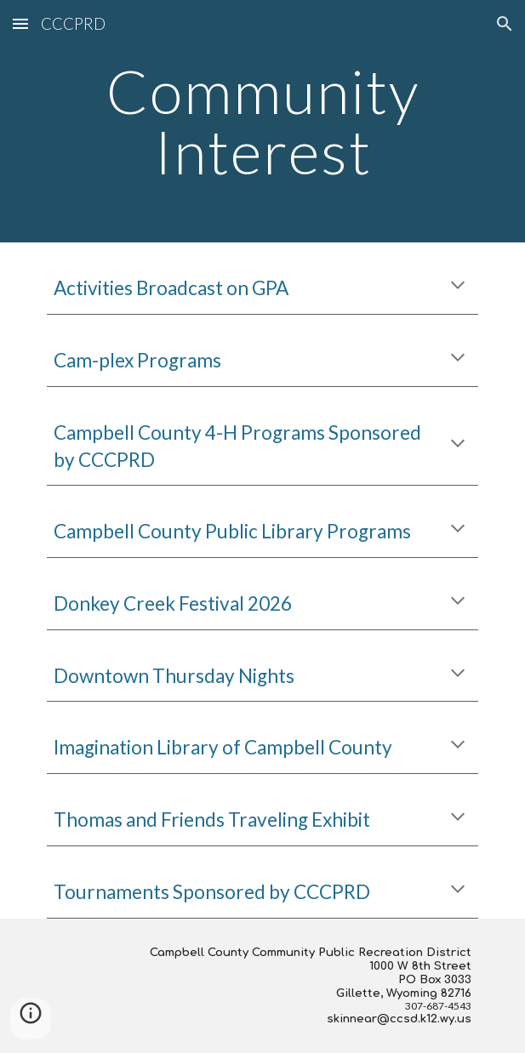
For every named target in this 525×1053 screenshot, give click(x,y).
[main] (262, 121)
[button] (20, 23)
